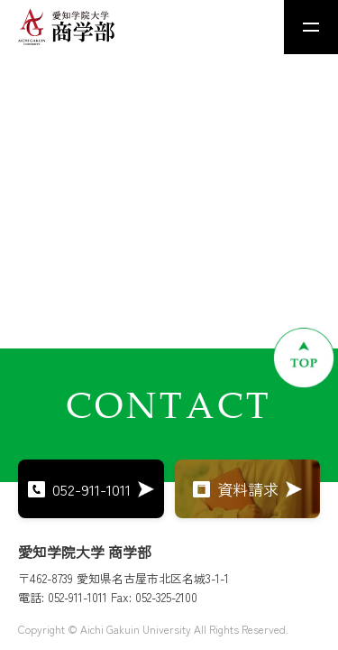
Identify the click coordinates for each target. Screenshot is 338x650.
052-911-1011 (91, 489)
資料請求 (247, 489)
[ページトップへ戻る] (304, 357)
